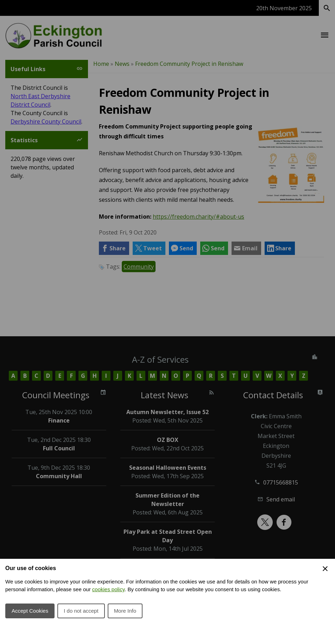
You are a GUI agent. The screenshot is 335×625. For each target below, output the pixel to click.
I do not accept (81, 611)
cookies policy (108, 589)
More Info (125, 611)
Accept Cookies (30, 611)
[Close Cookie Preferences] (325, 568)
